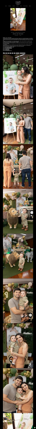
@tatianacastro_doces (8, 48)
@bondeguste (7, 49)
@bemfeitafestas (9, 47)
